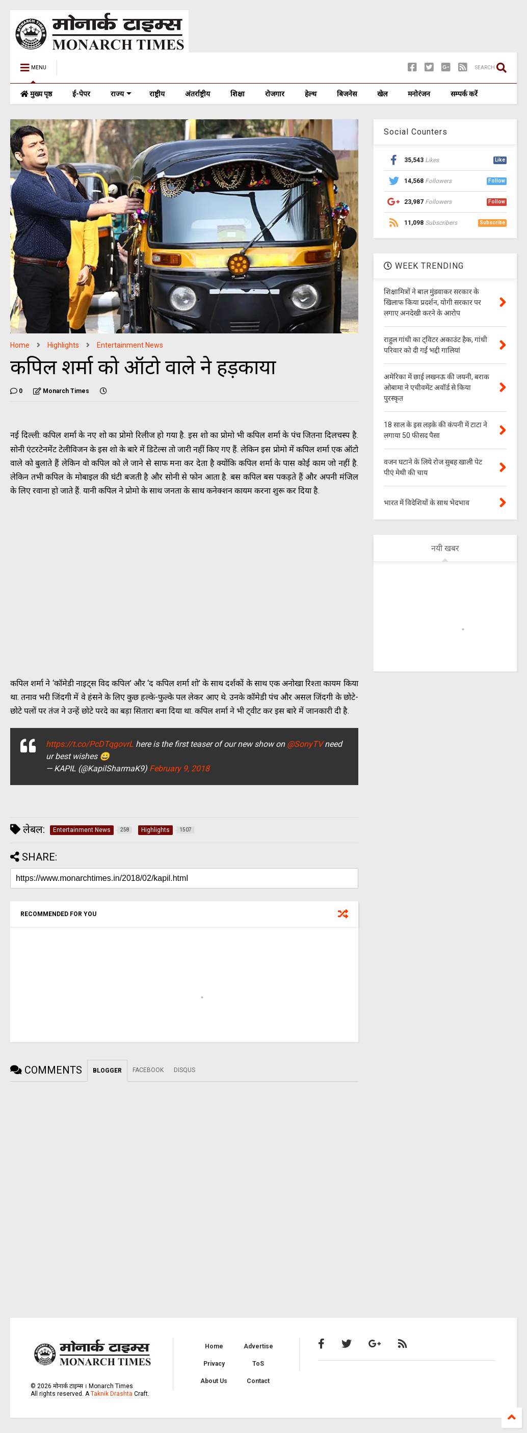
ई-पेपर (81, 94)
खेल (382, 94)
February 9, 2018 (179, 768)
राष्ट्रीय (157, 94)
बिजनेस (347, 94)
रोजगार (274, 94)
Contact (258, 1381)
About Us (213, 1381)
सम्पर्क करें (464, 94)
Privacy (214, 1363)
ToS (258, 1363)
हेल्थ (311, 94)
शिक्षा (237, 94)
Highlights (63, 345)
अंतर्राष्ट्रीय (197, 94)
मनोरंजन (419, 94)
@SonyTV (305, 744)
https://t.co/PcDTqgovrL (90, 744)
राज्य (121, 94)
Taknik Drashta (112, 1393)
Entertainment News (130, 345)
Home (20, 345)
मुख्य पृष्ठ (36, 94)
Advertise (258, 1346)
